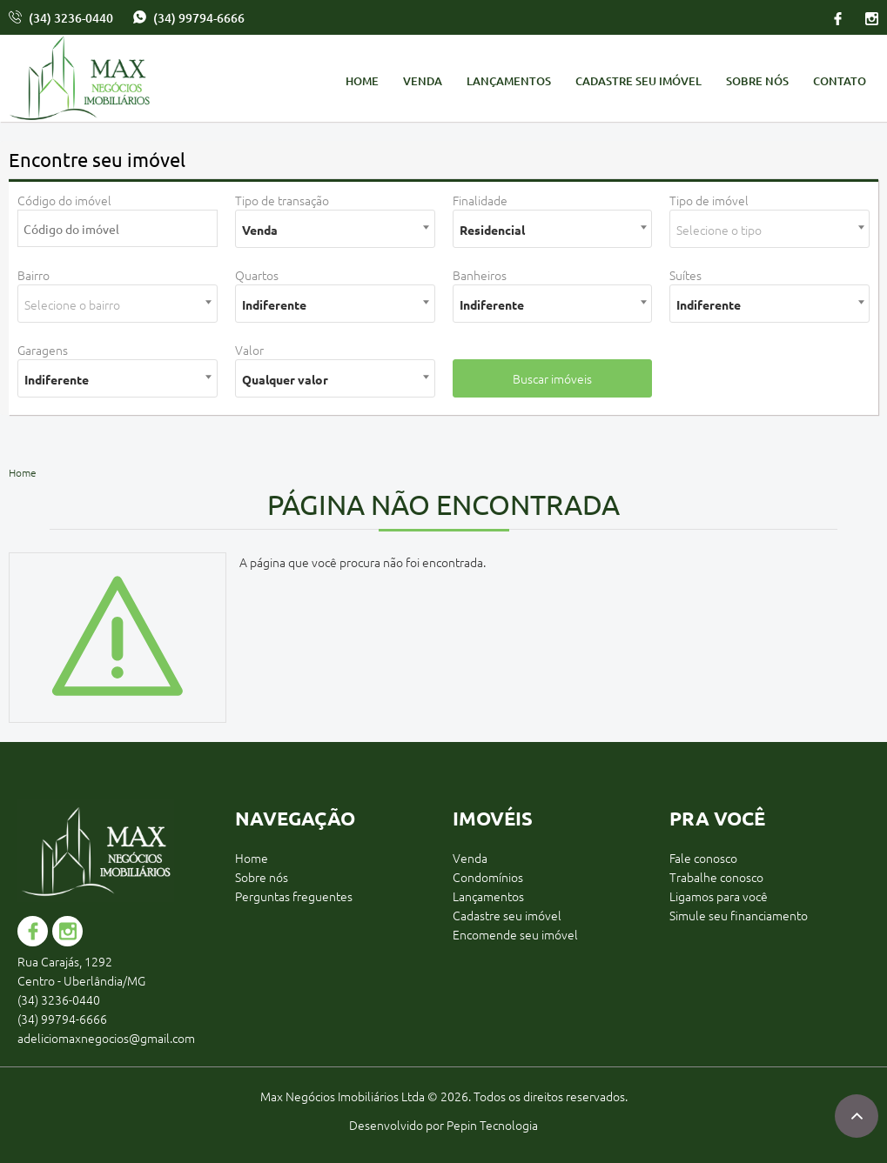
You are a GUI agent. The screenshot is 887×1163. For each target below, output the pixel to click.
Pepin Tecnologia (492, 1124)
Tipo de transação (282, 200)
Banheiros (480, 275)
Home (362, 81)
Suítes (685, 275)
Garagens (42, 349)
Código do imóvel (64, 200)
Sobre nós (757, 81)
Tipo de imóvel (709, 200)
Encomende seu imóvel (515, 934)
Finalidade (480, 200)
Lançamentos (509, 81)
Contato (839, 81)
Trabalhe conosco (716, 877)
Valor (249, 349)
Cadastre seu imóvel (638, 81)
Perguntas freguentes (294, 896)
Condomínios (488, 877)
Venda (422, 81)
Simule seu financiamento (738, 915)
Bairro (33, 275)
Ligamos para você (718, 896)
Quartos (257, 275)
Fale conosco (703, 857)
